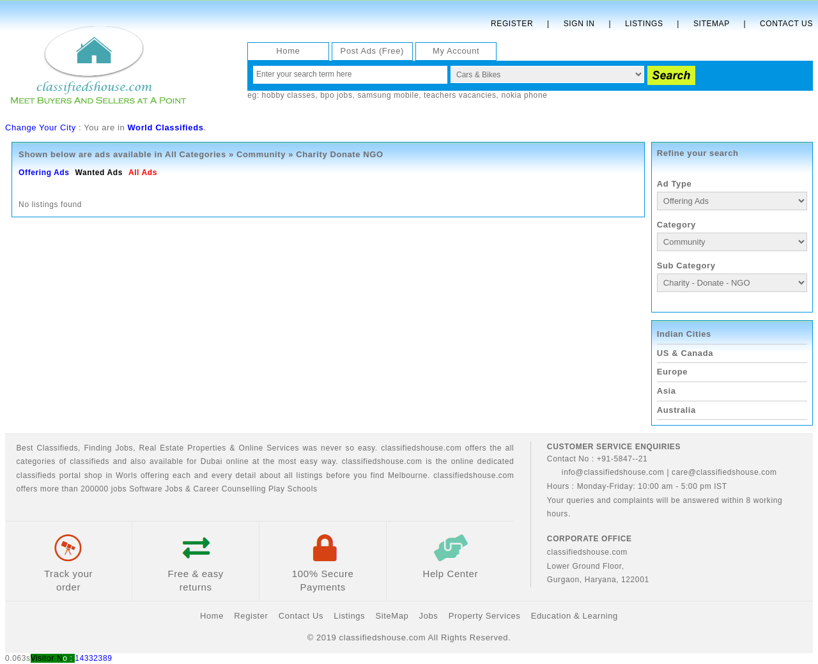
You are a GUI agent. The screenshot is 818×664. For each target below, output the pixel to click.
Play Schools (293, 488)
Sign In (579, 23)
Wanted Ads (98, 172)
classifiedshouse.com (473, 475)
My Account (456, 51)
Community (261, 154)
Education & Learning (574, 616)
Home (288, 51)
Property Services (485, 616)
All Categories (195, 154)
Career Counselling (229, 488)
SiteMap (391, 616)
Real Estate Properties (182, 448)
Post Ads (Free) (372, 51)
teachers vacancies (460, 95)
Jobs (124, 448)
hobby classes (289, 95)
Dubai (211, 461)
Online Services (268, 448)
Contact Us (786, 23)
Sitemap (711, 23)
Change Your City (40, 127)
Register (512, 23)
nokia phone (524, 95)
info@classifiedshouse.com (606, 472)
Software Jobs (156, 488)
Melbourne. (409, 475)
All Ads (142, 172)
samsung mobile (388, 95)
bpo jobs (336, 95)
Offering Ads (44, 172)
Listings (644, 23)
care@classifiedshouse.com (724, 472)
